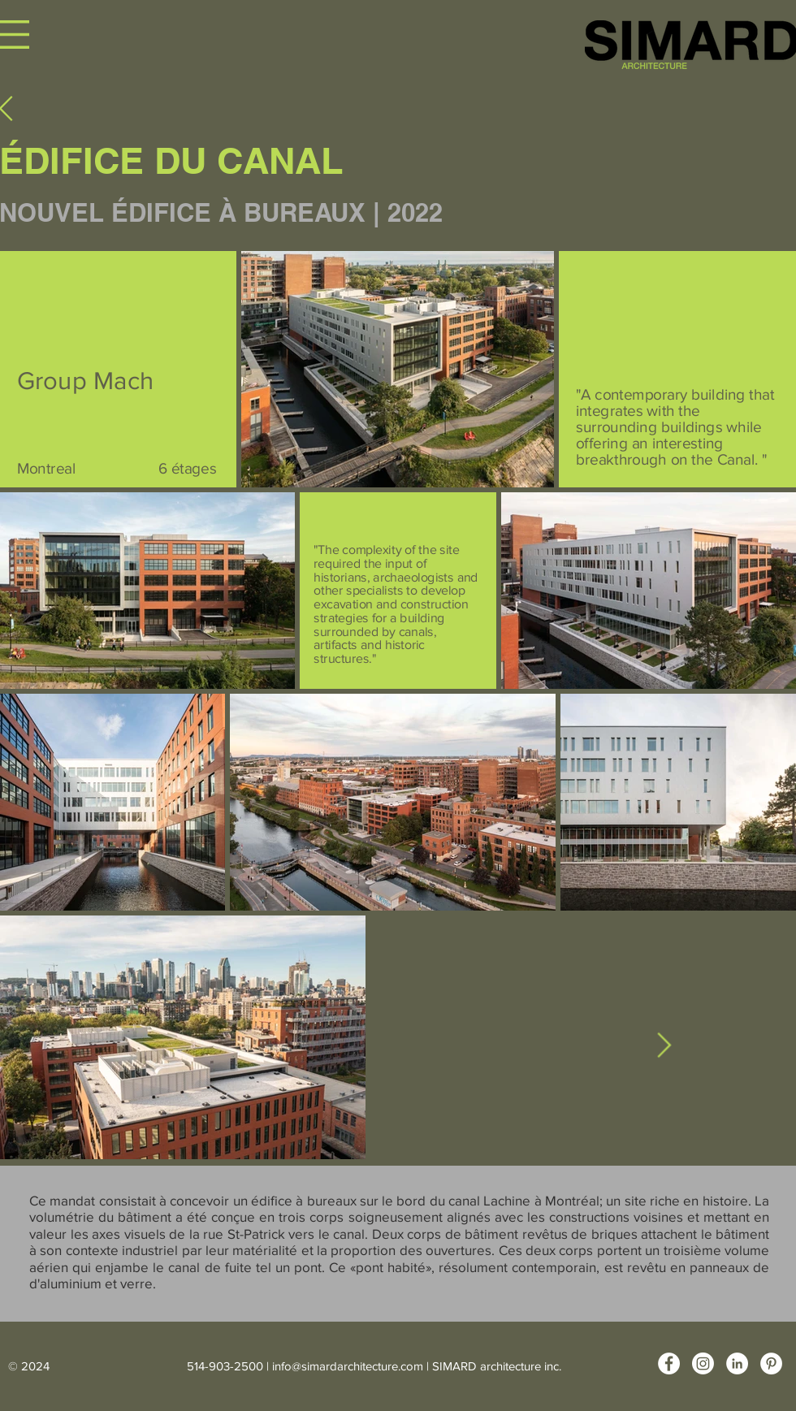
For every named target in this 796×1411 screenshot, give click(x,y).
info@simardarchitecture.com (347, 1366)
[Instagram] (703, 1363)
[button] (14, 34)
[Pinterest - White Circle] (771, 1363)
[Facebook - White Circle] (669, 1363)
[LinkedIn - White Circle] (737, 1363)
